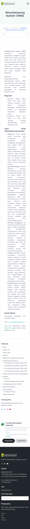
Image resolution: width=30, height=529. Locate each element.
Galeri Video (6, 352)
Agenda (5, 355)
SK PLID (6, 379)
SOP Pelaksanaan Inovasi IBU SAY (14, 381)
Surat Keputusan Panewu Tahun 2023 (15, 368)
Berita (4, 347)
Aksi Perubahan (7, 389)
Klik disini (8, 436)
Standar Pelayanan (8, 394)
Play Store (8, 441)
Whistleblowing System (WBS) (12, 384)
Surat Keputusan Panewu (10, 361)
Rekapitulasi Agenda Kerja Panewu (13, 358)
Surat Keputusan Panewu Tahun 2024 (15, 371)
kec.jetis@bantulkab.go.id (16, 322)
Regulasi (5, 376)
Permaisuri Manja (9, 392)
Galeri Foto (6, 350)
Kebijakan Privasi (6, 490)
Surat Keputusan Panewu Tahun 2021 (15, 363)
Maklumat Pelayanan (9, 387)
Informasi (14, 28)
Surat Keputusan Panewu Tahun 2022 (15, 365)
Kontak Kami (8, 328)
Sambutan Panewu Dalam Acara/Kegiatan (15, 374)
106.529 (3, 520)
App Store (22, 441)
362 (2, 515)
